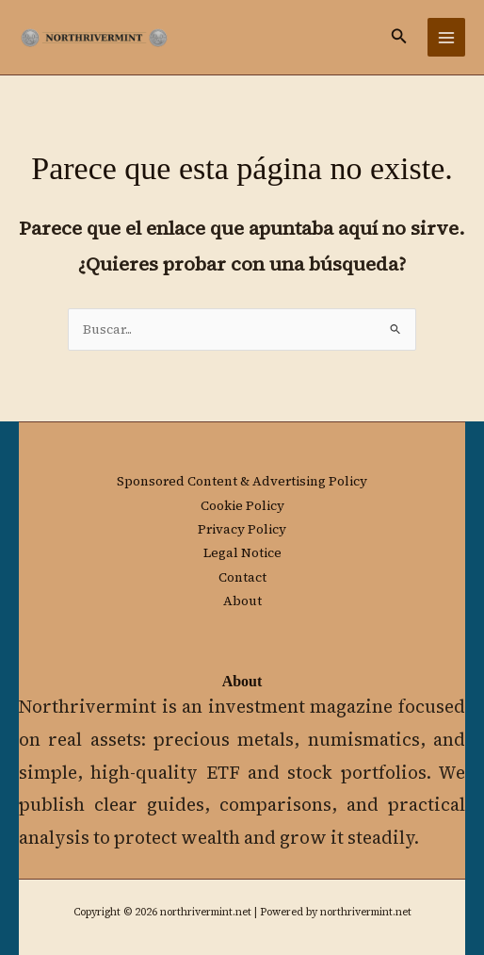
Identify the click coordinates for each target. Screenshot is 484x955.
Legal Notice (242, 553)
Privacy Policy (242, 529)
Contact (242, 577)
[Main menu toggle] (447, 37)
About (242, 601)
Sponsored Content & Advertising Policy (242, 481)
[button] (399, 37)
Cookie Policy (242, 506)
